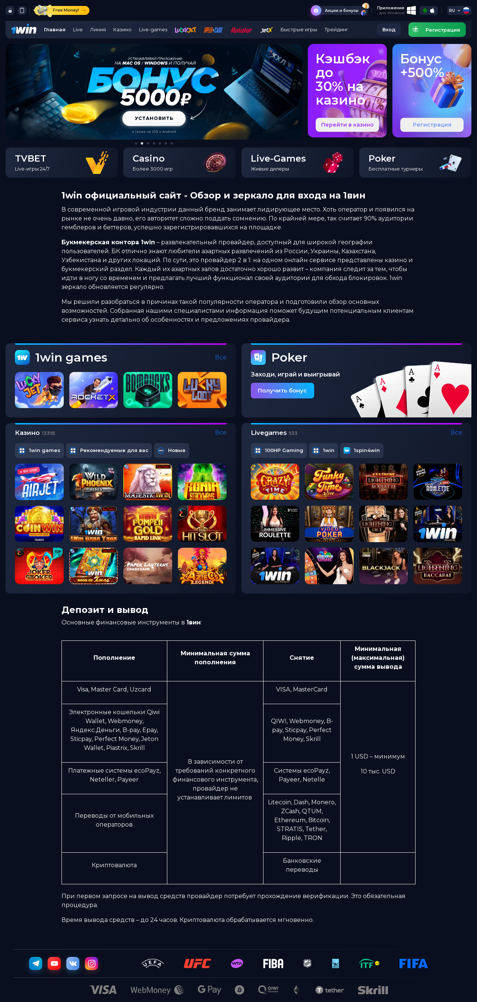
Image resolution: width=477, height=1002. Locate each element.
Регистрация (432, 124)
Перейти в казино (347, 124)
